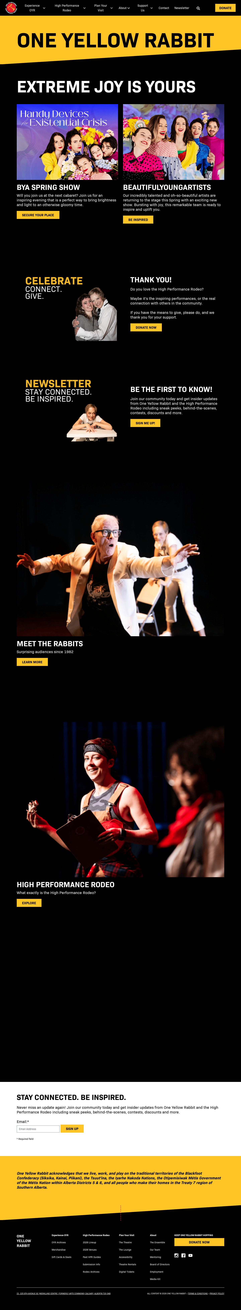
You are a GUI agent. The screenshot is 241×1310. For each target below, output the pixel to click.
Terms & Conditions (198, 1293)
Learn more (32, 662)
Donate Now (199, 1242)
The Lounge (125, 1249)
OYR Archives (59, 1242)
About (153, 1235)
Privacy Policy (217, 1293)
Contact (164, 8)
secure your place (38, 215)
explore (29, 903)
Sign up (72, 1128)
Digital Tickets (126, 1271)
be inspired (138, 219)
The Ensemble (157, 1242)
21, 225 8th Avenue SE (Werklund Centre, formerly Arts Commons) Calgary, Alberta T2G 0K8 (63, 1293)
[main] (120, 549)
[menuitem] (34, 8)
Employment (156, 1271)
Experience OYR (60, 1235)
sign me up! (145, 423)
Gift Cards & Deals (61, 1257)
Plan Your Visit (126, 1235)
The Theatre (125, 1242)
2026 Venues (90, 1249)
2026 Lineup (89, 1242)
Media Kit (155, 1279)
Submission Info (91, 1264)
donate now (146, 327)
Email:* (23, 1121)
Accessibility (125, 1257)
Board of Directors (160, 1264)
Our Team (155, 1249)
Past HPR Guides (92, 1257)
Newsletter (181, 8)
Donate (225, 8)
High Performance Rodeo (96, 1235)
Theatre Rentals (127, 1264)
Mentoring (155, 1257)
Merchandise (59, 1249)
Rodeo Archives (91, 1271)
